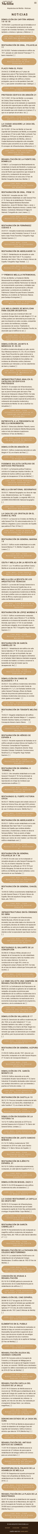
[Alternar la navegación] (34, 3)
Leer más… (19, 38)
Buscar (7, 1528)
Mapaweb (25, 1528)
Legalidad (15, 1528)
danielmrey (24, 1531)
